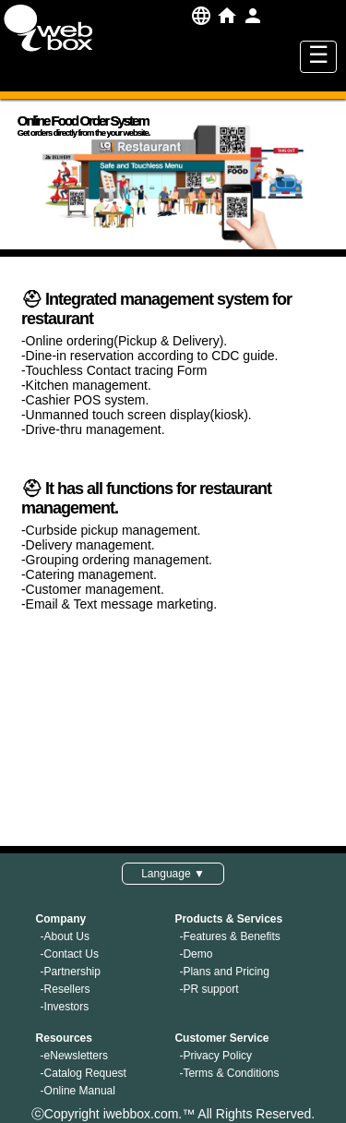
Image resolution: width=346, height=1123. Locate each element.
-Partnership (71, 971)
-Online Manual (78, 1090)
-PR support (208, 989)
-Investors (65, 1006)
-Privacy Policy (215, 1055)
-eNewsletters (74, 1055)
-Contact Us (70, 954)
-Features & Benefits (229, 936)
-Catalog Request (83, 1073)
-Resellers (65, 989)
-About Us (65, 936)
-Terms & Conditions (229, 1073)
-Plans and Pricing (223, 971)
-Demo (195, 954)
